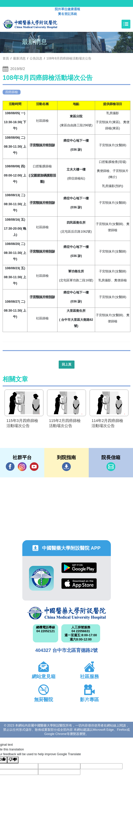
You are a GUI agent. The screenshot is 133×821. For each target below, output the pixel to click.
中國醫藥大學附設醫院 (66, 613)
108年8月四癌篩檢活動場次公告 (68, 58)
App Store (79, 583)
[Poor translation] (12, 760)
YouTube (34, 466)
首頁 (6, 58)
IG (22, 466)
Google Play (79, 567)
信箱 (110, 466)
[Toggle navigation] (126, 24)
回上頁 (66, 364)
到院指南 (66, 466)
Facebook (10, 466)
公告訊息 (36, 58)
